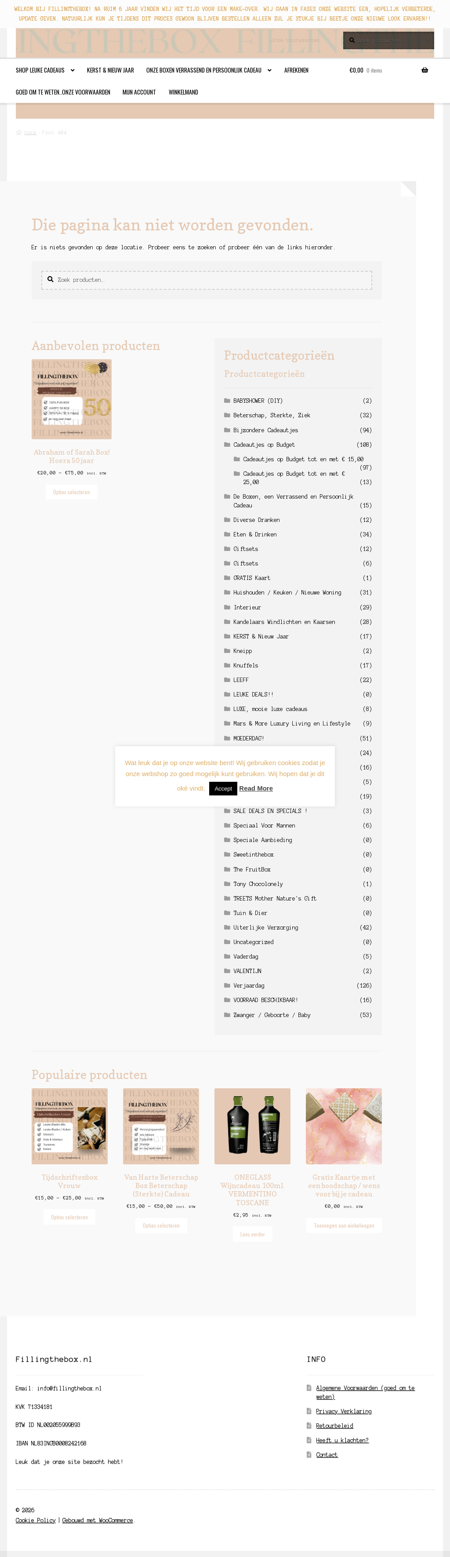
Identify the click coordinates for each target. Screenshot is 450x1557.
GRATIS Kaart (252, 578)
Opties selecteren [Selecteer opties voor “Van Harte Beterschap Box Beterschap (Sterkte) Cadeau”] (161, 1225)
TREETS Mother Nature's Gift (275, 898)
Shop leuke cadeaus (40, 70)
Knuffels (246, 665)
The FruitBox (252, 869)
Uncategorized (254, 942)
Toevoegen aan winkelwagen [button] (344, 1225)
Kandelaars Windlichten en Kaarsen (284, 622)
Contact (327, 1455)
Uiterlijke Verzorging (266, 927)
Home (30, 132)
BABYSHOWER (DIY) (258, 401)
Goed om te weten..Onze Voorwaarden (63, 92)
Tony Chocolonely (258, 884)
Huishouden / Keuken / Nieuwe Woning (287, 592)
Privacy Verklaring (344, 1411)
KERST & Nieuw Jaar (110, 70)
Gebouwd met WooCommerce (97, 1520)
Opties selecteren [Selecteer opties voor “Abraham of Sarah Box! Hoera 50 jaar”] (71, 492)
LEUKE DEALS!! (254, 694)
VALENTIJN (247, 971)
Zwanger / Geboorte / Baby (272, 1015)
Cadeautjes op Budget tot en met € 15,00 (303, 459)
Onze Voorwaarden (295, 39)
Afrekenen (296, 70)
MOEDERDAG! (249, 738)
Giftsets (246, 549)
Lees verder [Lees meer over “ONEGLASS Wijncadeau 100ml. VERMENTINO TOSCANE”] (252, 1234)
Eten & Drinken (255, 534)
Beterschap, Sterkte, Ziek (272, 415)
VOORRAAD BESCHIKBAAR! (266, 1000)
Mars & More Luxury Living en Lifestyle (292, 723)
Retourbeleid (334, 1426)
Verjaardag (249, 985)
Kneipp (243, 651)
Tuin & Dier (251, 913)
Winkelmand (183, 92)
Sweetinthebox (254, 854)
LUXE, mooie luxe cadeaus (271, 709)
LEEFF (241, 680)
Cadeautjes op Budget (264, 445)
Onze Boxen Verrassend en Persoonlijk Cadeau (203, 70)
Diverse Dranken (257, 520)
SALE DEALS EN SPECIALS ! (271, 811)
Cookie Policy (36, 1520)
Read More (256, 788)
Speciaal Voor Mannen (264, 825)
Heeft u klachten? (342, 1440)
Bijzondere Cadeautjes (266, 430)
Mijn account (139, 92)
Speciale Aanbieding (263, 840)
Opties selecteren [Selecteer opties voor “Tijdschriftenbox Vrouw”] (69, 1217)
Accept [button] (223, 788)
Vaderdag (246, 956)
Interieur (247, 607)
